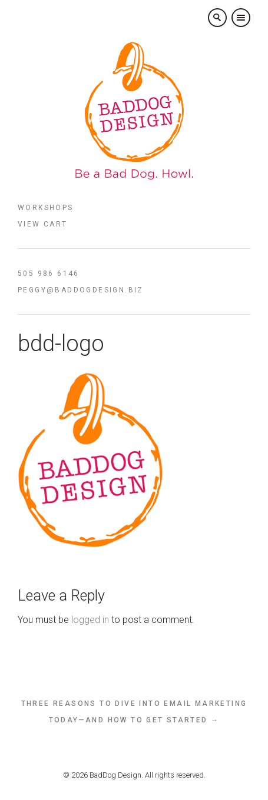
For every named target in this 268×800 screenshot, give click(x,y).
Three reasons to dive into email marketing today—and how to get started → (134, 711)
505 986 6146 (49, 273)
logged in (90, 619)
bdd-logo (61, 343)
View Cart (43, 224)
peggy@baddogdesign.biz (81, 290)
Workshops (46, 208)
